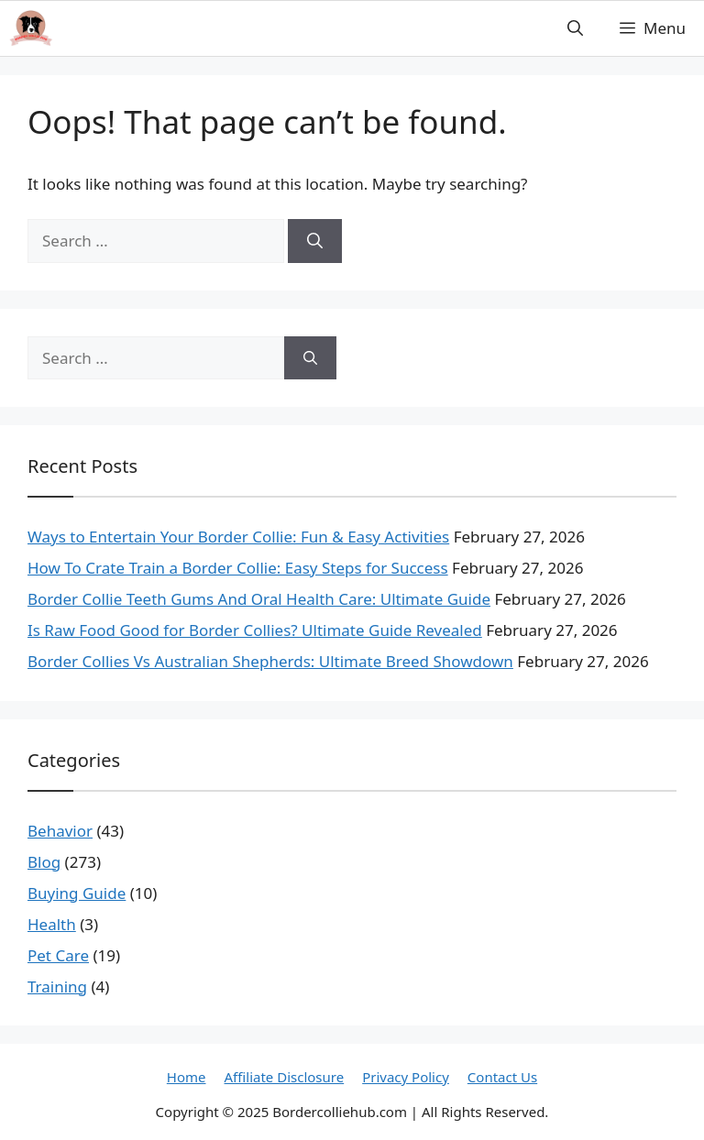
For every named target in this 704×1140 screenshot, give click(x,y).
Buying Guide (77, 893)
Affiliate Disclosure (285, 1077)
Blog (44, 861)
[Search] (315, 241)
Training (57, 986)
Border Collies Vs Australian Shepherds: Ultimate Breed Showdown (270, 661)
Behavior (60, 830)
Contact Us (502, 1077)
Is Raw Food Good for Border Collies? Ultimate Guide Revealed (255, 630)
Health (52, 924)
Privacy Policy (405, 1077)
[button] (575, 28)
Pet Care (58, 955)
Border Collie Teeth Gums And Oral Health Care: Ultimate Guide (259, 598)
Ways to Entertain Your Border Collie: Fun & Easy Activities (238, 536)
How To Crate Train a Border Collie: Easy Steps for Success (238, 567)
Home (186, 1077)
